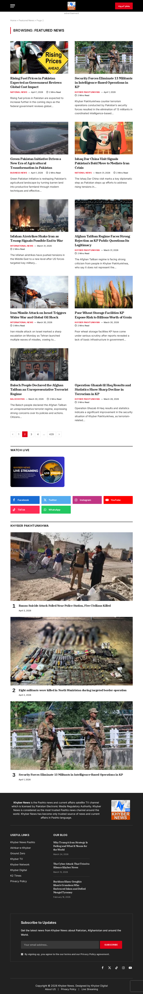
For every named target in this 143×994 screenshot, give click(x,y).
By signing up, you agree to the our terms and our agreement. (65, 954)
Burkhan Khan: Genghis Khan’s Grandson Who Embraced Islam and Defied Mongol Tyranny (69, 887)
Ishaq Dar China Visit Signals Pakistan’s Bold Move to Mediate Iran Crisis (102, 163)
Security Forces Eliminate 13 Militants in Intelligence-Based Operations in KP (103, 82)
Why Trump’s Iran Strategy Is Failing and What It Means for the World (70, 846)
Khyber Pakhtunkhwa (87, 92)
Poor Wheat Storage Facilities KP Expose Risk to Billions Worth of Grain (103, 315)
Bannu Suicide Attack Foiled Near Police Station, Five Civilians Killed (65, 605)
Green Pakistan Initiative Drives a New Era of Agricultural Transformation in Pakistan (35, 163)
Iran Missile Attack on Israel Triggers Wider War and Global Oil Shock (38, 315)
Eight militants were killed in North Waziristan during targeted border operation (73, 690)
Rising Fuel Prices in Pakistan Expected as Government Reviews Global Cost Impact (36, 82)
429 (51, 434)
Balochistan (17, 399)
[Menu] (12, 6)
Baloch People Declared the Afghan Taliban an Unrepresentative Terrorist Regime (39, 389)
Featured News (26, 20)
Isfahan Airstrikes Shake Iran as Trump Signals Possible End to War (36, 238)
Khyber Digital (99, 985)
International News (21, 246)
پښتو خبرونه (124, 5)
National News (18, 92)
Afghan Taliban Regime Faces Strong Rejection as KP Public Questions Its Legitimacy (102, 240)
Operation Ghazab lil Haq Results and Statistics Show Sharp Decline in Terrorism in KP (103, 389)
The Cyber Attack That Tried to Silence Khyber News (71, 865)
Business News (18, 173)
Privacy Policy (88, 954)
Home (13, 20)
